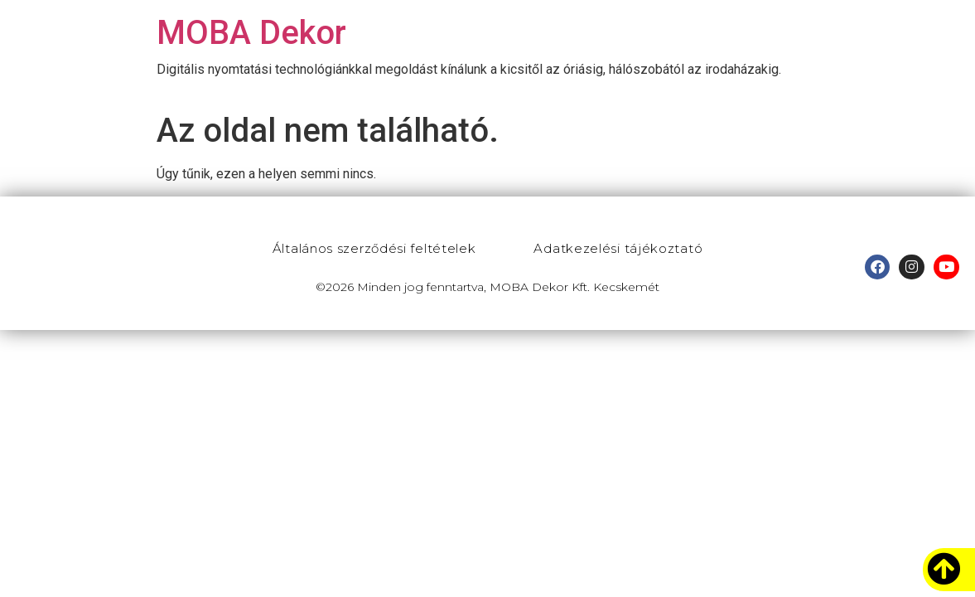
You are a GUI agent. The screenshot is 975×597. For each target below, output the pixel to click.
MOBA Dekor (251, 32)
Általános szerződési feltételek (374, 248)
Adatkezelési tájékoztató (617, 248)
